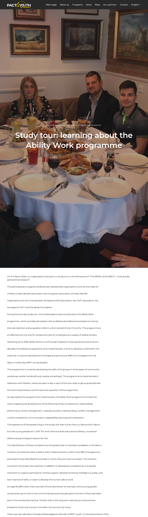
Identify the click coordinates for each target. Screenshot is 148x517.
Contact (124, 5)
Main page (51, 5)
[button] (139, 4)
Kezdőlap (50, 125)
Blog (97, 5)
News (89, 5)
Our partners (110, 5)
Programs (77, 5)
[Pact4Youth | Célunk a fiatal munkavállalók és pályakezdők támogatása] (19, 4)
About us (64, 5)
